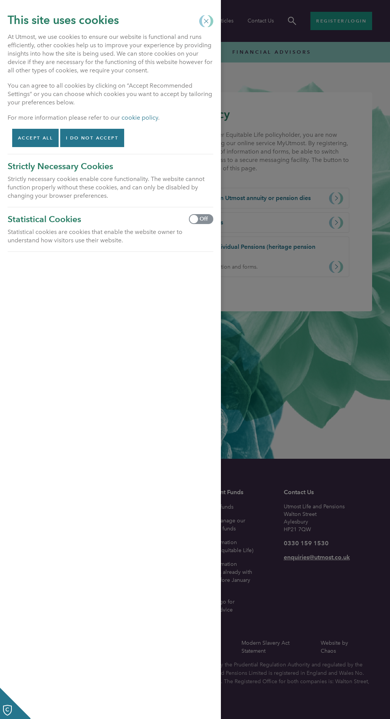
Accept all (35, 138)
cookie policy (139, 117)
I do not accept (92, 138)
